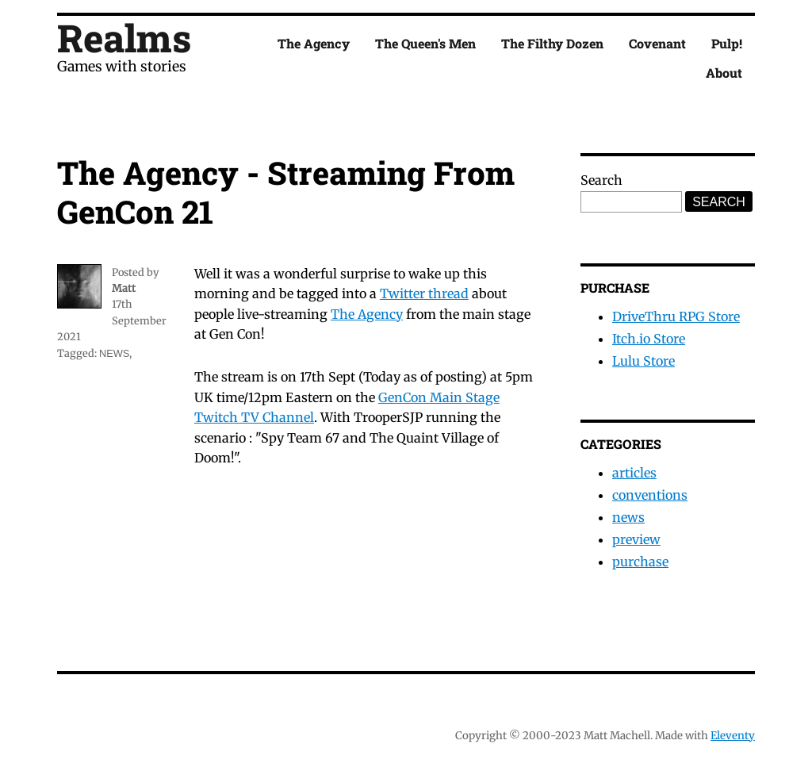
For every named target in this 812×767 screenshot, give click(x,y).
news (114, 353)
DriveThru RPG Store (676, 316)
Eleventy (732, 735)
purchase (640, 561)
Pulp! (726, 43)
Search (601, 180)
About (724, 72)
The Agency (314, 43)
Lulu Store (643, 361)
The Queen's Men (425, 43)
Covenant (657, 43)
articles (634, 473)
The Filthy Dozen (552, 43)
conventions (650, 495)
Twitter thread (424, 293)
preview (636, 539)
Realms (124, 38)
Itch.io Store (648, 339)
